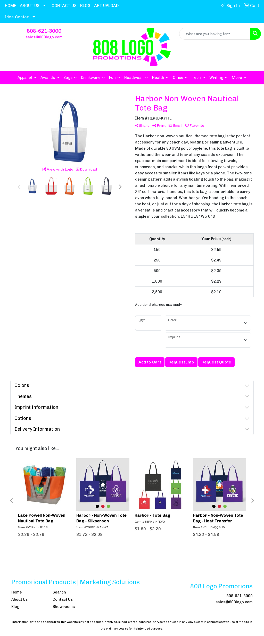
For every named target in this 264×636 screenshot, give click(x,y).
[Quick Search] (214, 34)
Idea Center (17, 16)
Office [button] (178, 77)
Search (59, 592)
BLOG (85, 5)
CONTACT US (64, 5)
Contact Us (63, 599)
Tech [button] (196, 77)
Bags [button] (67, 77)
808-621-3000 (44, 31)
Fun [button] (112, 77)
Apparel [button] (25, 77)
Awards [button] (47, 77)
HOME (10, 5)
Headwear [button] (134, 77)
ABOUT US (29, 5)
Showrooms (64, 606)
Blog (15, 606)
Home (16, 592)
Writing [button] (216, 77)
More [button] (237, 77)
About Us (19, 599)
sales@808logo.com (44, 37)
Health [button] (158, 77)
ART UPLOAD (106, 5)
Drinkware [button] (91, 77)
